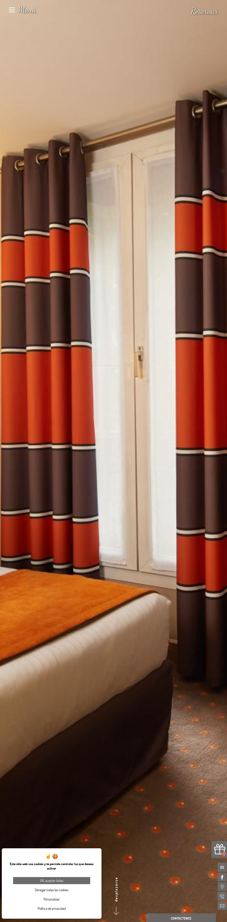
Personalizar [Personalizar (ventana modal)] (52, 899)
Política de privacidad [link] (52, 908)
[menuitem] (222, 877)
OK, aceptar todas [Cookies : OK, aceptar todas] (51, 880)
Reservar (204, 11)
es (222, 867)
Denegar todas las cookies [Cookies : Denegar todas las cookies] (51, 889)
